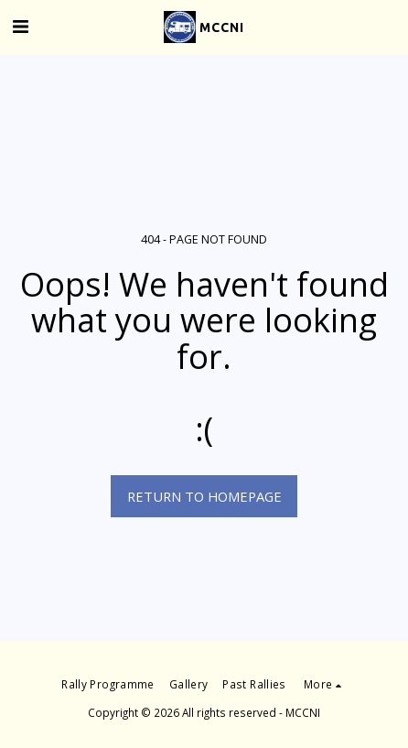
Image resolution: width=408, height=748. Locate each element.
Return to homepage (204, 496)
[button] (20, 26)
